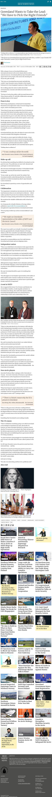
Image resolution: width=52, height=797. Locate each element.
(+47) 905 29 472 (40, 781)
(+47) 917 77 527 (21, 781)
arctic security (39, 520)
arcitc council (5, 520)
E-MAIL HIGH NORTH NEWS (24, 783)
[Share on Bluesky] (50, 67)
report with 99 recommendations (16, 206)
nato (18, 520)
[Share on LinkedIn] (44, 67)
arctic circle (5, 522)
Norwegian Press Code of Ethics (43, 760)
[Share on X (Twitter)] (42, 67)
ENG (5, 1)
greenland (31, 520)
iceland (24, 520)
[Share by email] (46, 67)
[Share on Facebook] (40, 67)
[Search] (48, 1)
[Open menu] (51, 2)
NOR (2, 1)
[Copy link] (48, 67)
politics (13, 520)
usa (11, 522)
